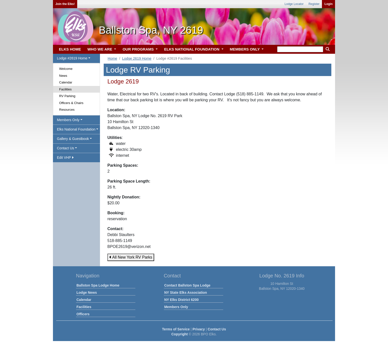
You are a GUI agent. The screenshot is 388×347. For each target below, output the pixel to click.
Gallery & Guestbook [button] (73, 139)
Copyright (179, 334)
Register (314, 4)
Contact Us (217, 329)
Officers (83, 314)
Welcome (66, 69)
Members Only (176, 307)
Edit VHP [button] (65, 158)
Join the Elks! (65, 4)
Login (328, 4)
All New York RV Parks (130, 257)
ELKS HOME (70, 49)
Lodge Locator (294, 4)
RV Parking (67, 96)
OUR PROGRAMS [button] (138, 49)
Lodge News (86, 292)
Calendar (65, 82)
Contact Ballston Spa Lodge (187, 285)
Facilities (65, 89)
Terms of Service (176, 329)
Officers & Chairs (71, 103)
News (63, 76)
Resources (66, 109)
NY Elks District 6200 (181, 300)
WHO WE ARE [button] (100, 49)
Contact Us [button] (65, 148)
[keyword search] (300, 49)
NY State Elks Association (185, 292)
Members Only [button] (68, 120)
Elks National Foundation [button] (76, 129)
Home (112, 58)
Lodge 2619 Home (136, 58)
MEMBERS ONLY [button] (245, 49)
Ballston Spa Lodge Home (97, 285)
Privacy (199, 329)
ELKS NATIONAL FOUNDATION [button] (192, 49)
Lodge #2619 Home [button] (72, 58)
